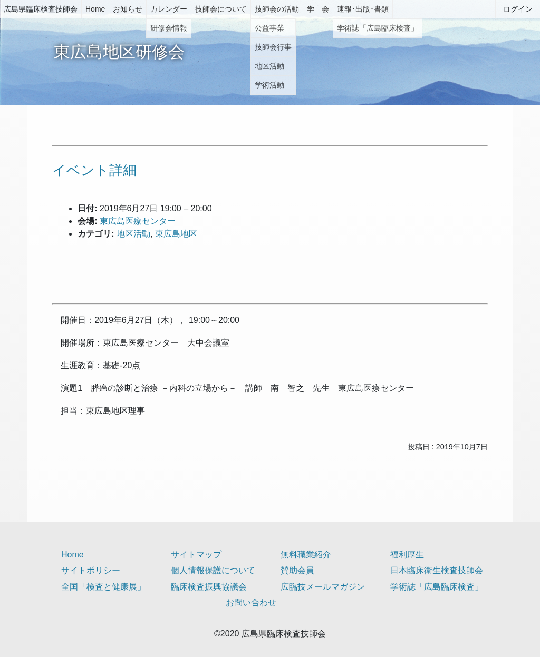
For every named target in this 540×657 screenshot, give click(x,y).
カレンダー (168, 9)
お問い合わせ (251, 602)
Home (95, 9)
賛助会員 (297, 570)
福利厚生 (407, 554)
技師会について (221, 9)
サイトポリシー (90, 570)
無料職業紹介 (306, 554)
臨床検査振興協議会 (209, 586)
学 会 (318, 9)
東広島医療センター (138, 221)
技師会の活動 (277, 9)
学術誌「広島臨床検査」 (436, 586)
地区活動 (133, 233)
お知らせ (127, 9)
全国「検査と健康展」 (103, 586)
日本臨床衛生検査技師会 (436, 570)
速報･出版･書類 (363, 9)
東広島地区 (176, 233)
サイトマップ (196, 554)
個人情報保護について (213, 570)
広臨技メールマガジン (323, 586)
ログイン (518, 9)
